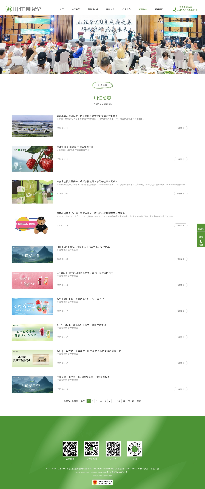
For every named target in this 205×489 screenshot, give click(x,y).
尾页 (139, 401)
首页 (62, 9)
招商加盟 (110, 9)
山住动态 (102, 85)
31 (124, 401)
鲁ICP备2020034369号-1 (118, 472)
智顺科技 (154, 468)
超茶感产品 (93, 9)
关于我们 (76, 9)
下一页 (131, 401)
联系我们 (159, 9)
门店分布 (126, 9)
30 (118, 401)
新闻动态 (143, 9)
